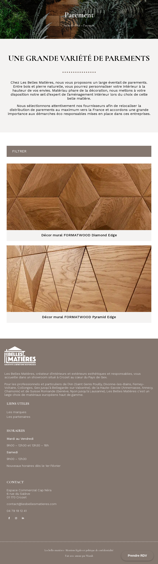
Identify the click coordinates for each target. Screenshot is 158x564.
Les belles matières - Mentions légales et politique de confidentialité (79, 550)
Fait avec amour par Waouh (79, 555)
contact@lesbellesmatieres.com (32, 504)
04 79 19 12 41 (17, 511)
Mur (77, 25)
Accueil (68, 25)
